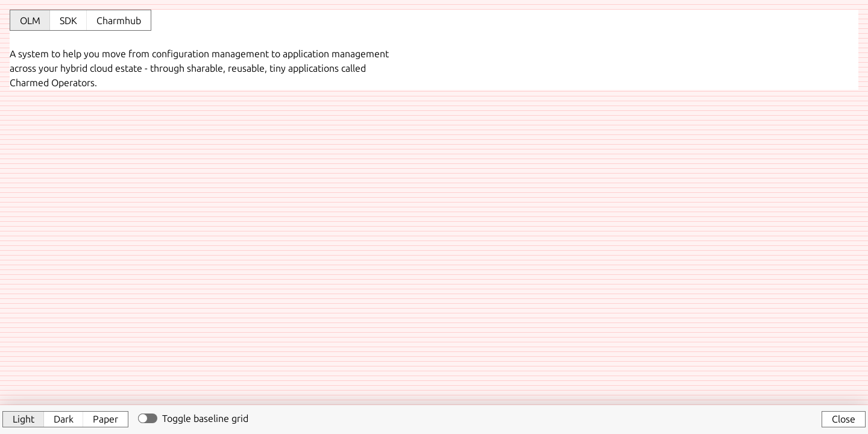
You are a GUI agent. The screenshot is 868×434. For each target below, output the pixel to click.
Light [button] (23, 419)
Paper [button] (105, 419)
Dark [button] (64, 419)
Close (843, 419)
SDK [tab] (68, 20)
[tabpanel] (434, 66)
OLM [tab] (30, 20)
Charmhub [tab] (118, 20)
